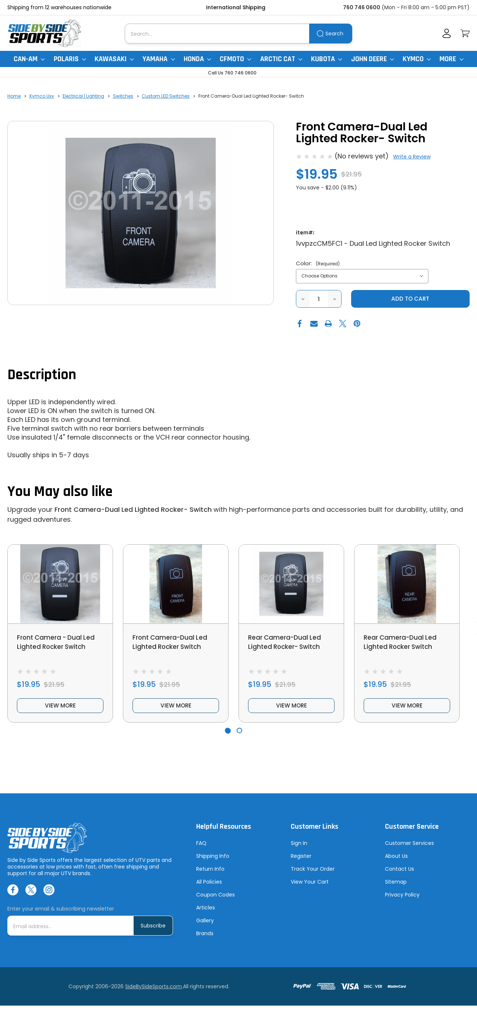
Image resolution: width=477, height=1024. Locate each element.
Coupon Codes (215, 898)
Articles (205, 911)
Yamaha (158, 59)
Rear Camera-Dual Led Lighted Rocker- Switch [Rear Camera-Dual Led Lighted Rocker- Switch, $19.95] (286, 642)
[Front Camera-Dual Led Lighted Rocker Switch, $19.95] (175, 584)
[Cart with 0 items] (465, 33)
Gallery (205, 924)
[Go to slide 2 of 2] (239, 734)
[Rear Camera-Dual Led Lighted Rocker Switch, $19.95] (406, 584)
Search (334, 33)
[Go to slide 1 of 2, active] (227, 734)
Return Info (210, 873)
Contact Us (399, 873)
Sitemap (396, 886)
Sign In (299, 847)
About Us (396, 860)
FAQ (201, 847)
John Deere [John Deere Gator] (372, 59)
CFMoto (235, 59)
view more (60, 709)
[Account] (446, 33)
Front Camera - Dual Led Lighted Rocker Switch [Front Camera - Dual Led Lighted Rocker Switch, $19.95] (58, 642)
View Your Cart (310, 886)
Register (301, 860)
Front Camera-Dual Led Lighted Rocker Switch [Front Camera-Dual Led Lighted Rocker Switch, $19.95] (171, 642)
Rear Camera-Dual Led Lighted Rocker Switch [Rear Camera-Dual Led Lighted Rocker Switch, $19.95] (402, 642)
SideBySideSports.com (153, 990)
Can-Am (29, 59)
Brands (204, 937)
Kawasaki (114, 59)
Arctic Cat (281, 59)
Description (41, 375)
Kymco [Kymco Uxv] (417, 59)
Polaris (70, 59)
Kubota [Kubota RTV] (326, 59)
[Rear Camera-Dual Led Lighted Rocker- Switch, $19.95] (291, 584)
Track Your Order (313, 873)
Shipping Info (212, 860)
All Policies (209, 886)
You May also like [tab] (60, 492)
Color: (318, 263)
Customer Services (409, 847)
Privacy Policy (402, 898)
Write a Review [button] (412, 156)
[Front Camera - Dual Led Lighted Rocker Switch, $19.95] (60, 584)
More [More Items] (451, 59)
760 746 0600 (361, 7)
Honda (197, 59)
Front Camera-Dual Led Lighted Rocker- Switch (133, 509)
